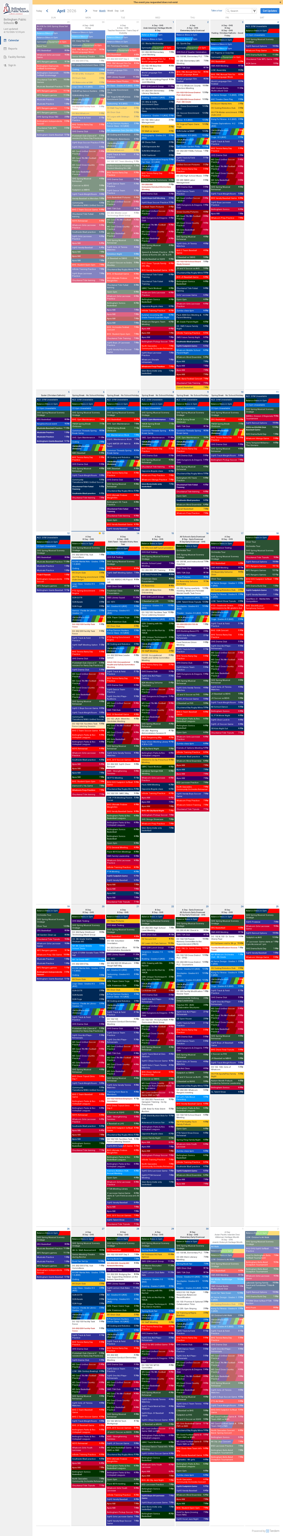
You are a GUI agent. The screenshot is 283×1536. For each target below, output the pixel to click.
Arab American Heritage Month (157, 28)
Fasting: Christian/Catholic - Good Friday (227, 34)
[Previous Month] (47, 10)
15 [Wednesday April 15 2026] (172, 533)
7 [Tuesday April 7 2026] (138, 392)
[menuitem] (95, 10)
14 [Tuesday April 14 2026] (137, 533)
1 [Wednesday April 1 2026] (173, 22)
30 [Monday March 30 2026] (103, 22)
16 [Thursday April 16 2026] (207, 533)
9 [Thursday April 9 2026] (207, 392)
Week (110, 11)
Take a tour (216, 10)
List (122, 11)
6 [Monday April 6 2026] (103, 392)
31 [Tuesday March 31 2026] (137, 22)
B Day (88, 28)
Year (95, 11)
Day (117, 11)
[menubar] (108, 11)
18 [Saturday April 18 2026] (277, 533)
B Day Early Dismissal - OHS (192, 542)
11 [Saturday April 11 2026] (277, 392)
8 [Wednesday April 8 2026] (173, 392)
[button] (66, 10)
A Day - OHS (88, 25)
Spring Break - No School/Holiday (88, 395)
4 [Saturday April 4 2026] (277, 22)
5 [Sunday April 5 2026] (68, 392)
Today (39, 11)
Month (102, 11)
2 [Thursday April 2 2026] (207, 22)
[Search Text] (241, 11)
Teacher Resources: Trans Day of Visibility (123, 31)
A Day (123, 25)
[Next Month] (86, 10)
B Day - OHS (227, 30)
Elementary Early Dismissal (192, 30)
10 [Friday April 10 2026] (242, 392)
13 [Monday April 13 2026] (101, 533)
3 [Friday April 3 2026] (242, 22)
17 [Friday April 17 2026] (242, 533)
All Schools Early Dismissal (192, 537)
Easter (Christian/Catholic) (53, 395)
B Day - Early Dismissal (192, 539)
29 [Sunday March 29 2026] (68, 22)
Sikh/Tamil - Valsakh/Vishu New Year (123, 543)
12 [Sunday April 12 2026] (68, 533)
